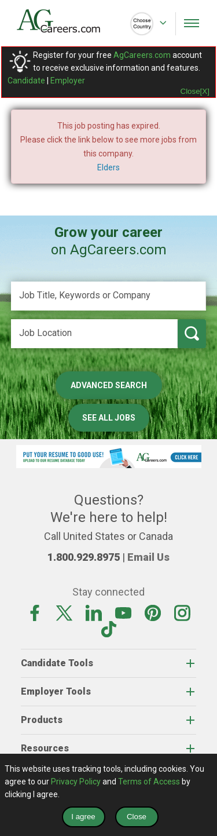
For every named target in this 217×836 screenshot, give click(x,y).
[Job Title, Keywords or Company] (109, 296)
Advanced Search (109, 385)
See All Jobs (108, 417)
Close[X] (195, 91)
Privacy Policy (76, 781)
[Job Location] (94, 333)
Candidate (26, 80)
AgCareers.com (142, 55)
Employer (67, 80)
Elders (108, 167)
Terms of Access (149, 781)
